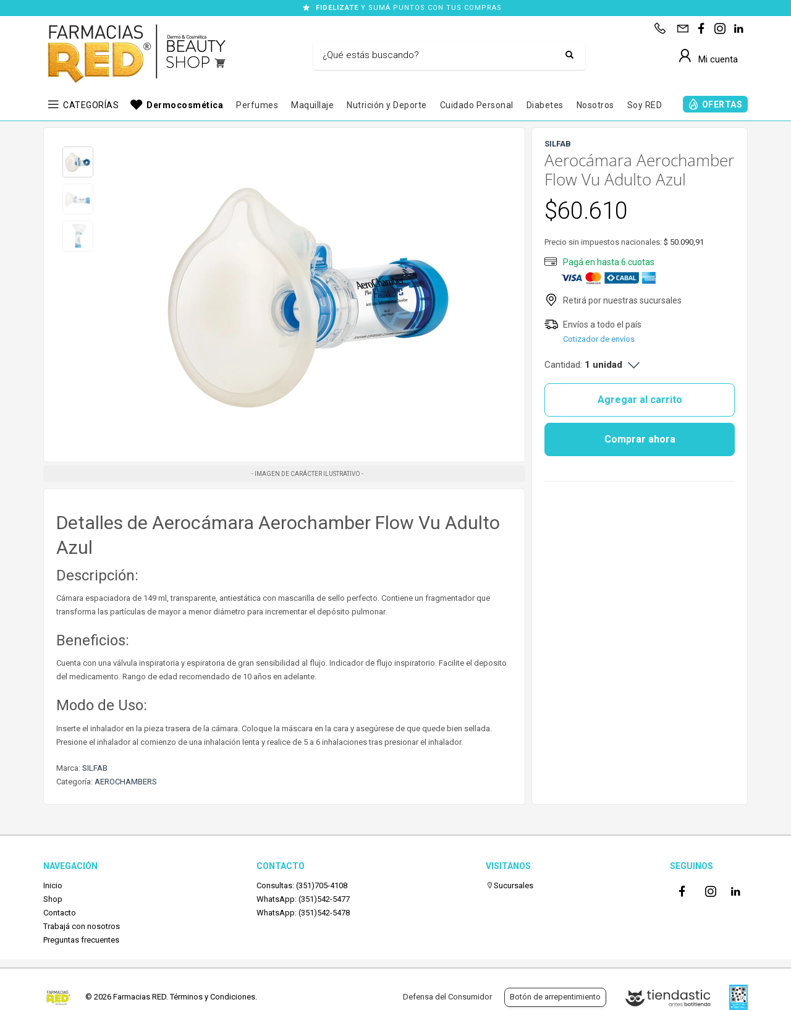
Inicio (52, 885)
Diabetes (545, 105)
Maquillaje (312, 105)
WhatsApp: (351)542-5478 (303, 912)
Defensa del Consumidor (447, 996)
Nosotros (595, 105)
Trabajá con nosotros (81, 926)
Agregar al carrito (640, 399)
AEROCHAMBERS (126, 781)
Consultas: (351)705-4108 (301, 885)
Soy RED (644, 105)
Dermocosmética (184, 105)
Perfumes (257, 105)
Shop (52, 899)
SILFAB (95, 768)
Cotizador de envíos (599, 339)
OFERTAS (722, 104)
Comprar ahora (639, 439)
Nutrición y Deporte (387, 105)
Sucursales (509, 885)
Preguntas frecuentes (81, 939)
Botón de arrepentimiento (555, 996)
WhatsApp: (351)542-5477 (303, 899)
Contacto (59, 912)
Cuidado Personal (477, 105)
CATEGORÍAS (91, 105)
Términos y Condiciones (212, 996)
